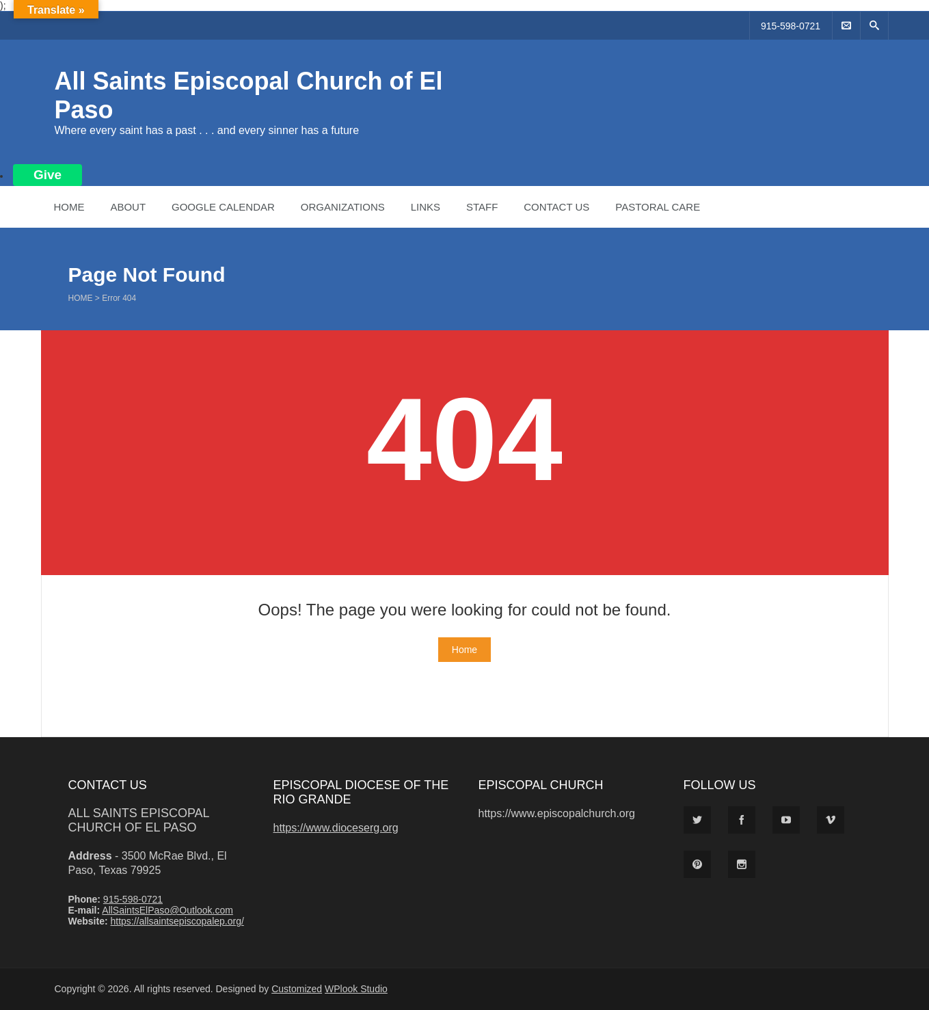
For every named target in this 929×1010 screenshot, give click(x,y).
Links (425, 207)
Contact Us (556, 207)
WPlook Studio (356, 988)
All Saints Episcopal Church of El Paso (138, 820)
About (128, 207)
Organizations (343, 207)
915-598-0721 (790, 26)
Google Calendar (223, 207)
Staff (482, 207)
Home (69, 207)
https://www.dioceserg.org (336, 828)
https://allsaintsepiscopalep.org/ (176, 921)
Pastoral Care (657, 207)
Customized (296, 988)
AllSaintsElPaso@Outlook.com (167, 910)
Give (47, 175)
